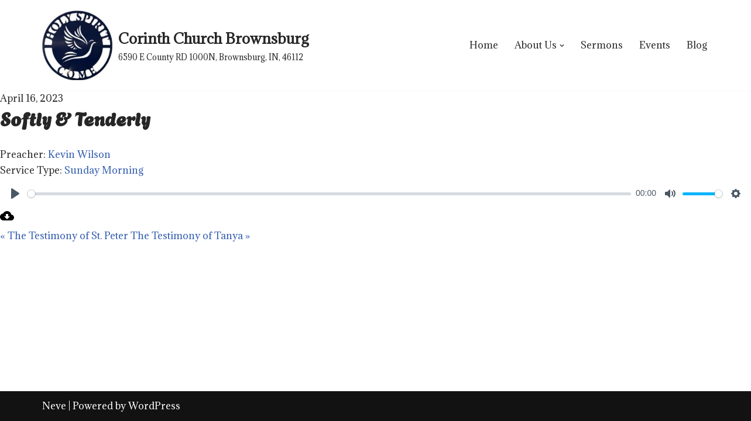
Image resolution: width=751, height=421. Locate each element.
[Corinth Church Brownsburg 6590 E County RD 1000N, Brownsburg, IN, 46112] (175, 45)
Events (654, 45)
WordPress (154, 405)
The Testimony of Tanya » (190, 235)
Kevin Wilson (79, 154)
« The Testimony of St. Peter (64, 235)
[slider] (329, 193)
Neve (54, 405)
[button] (562, 45)
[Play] (15, 193)
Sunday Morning (103, 170)
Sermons (602, 45)
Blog (697, 45)
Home (483, 45)
